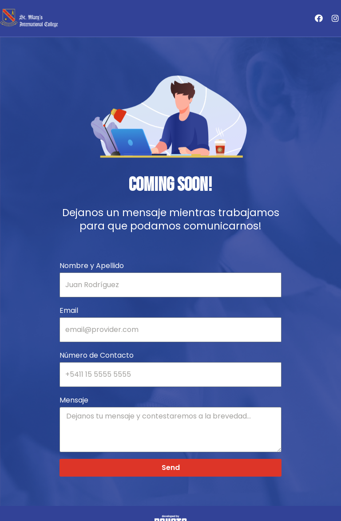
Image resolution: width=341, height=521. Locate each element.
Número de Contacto (96, 355)
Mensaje (73, 400)
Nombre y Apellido (91, 265)
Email (68, 310)
